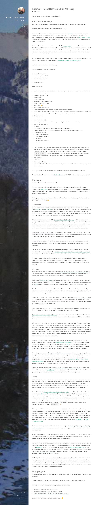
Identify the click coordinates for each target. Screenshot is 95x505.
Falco (36, 284)
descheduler (78, 419)
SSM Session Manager (84, 37)
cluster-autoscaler (44, 394)
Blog (23, 24)
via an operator (67, 45)
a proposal (39, 447)
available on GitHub (58, 175)
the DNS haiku (50, 369)
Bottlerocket (71, 33)
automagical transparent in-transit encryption (69, 60)
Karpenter (66, 391)
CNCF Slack (44, 189)
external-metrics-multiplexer (77, 447)
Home (23, 27)
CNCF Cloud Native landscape (63, 342)
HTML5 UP (23, 498)
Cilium (67, 344)
